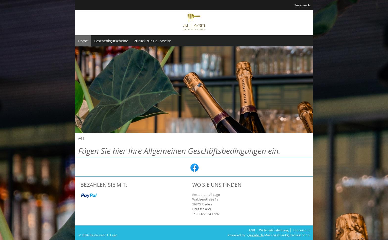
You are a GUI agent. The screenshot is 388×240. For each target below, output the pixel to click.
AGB (252, 230)
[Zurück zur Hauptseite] (152, 40)
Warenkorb (302, 5)
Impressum (301, 230)
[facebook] (194, 167)
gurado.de (256, 235)
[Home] (83, 40)
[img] (194, 22)
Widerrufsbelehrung (274, 230)
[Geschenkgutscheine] (111, 40)
